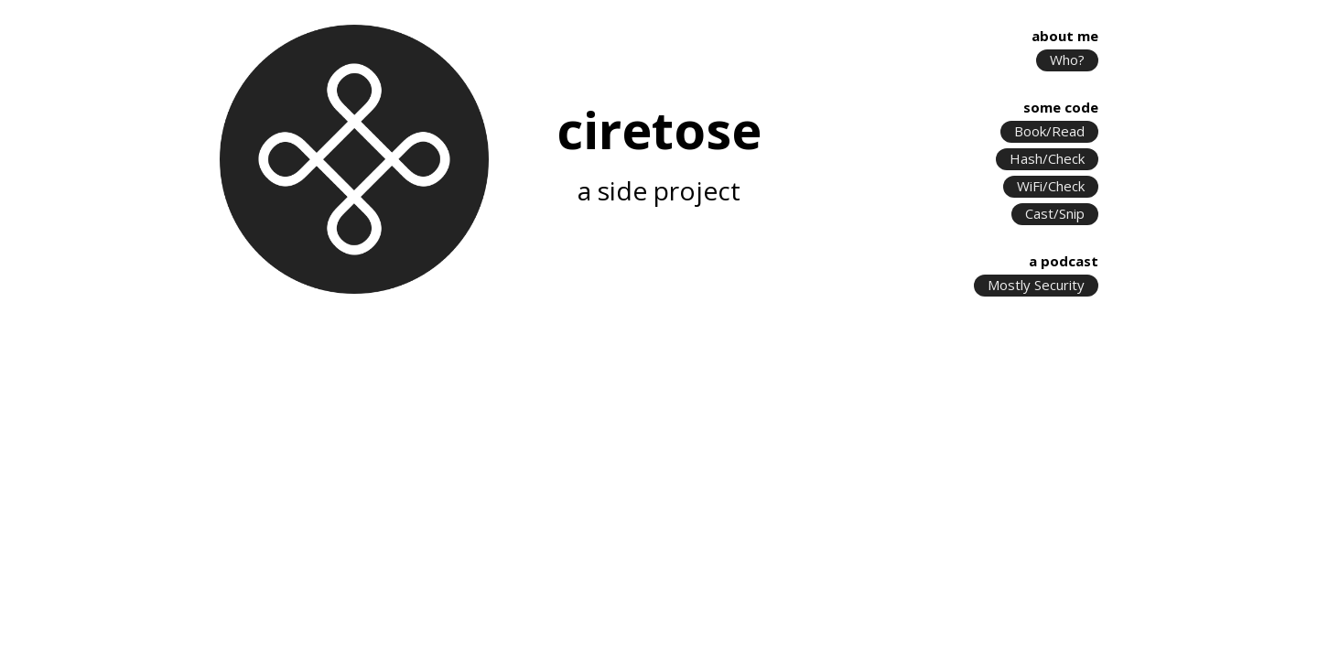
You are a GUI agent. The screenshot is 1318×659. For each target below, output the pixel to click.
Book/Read (1049, 132)
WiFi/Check (1051, 187)
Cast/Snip (1055, 214)
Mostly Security (1036, 285)
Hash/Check (1047, 159)
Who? (1067, 60)
